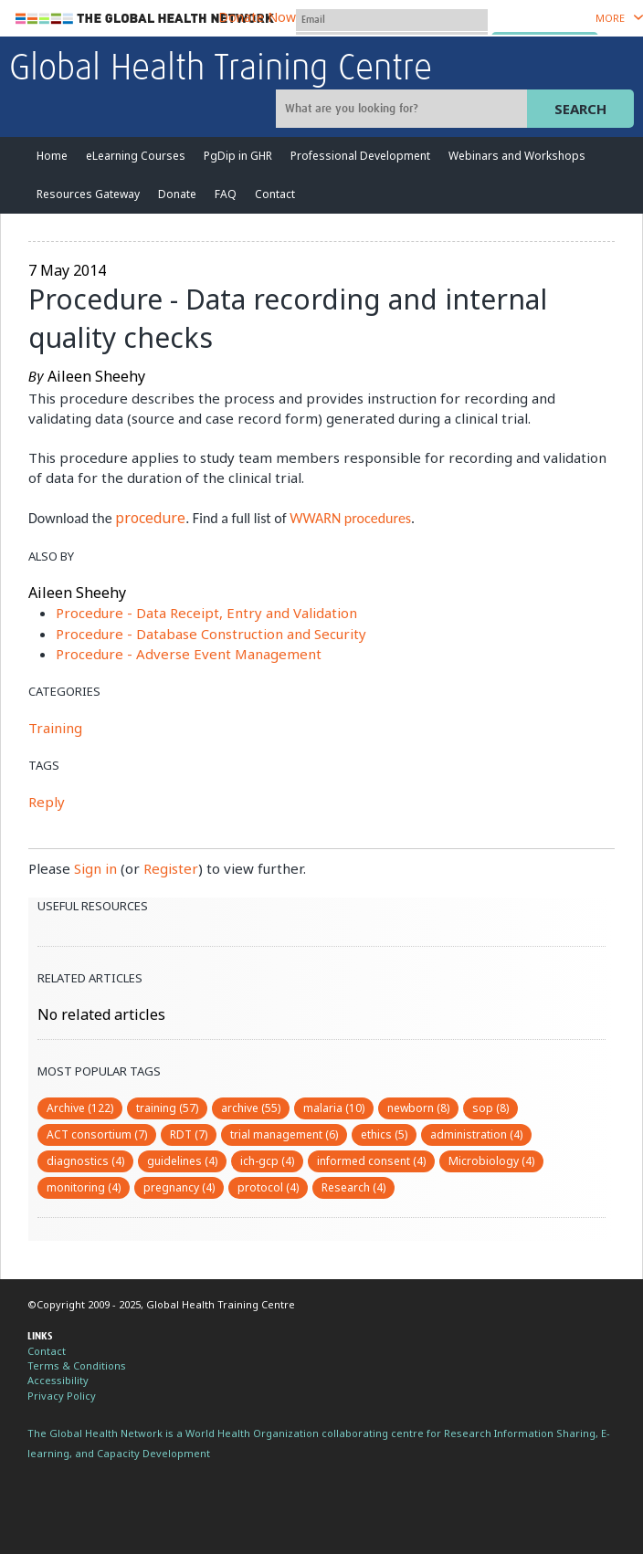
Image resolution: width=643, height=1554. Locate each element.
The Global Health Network (145, 18)
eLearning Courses (135, 155)
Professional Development (360, 155)
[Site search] (404, 108)
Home (52, 155)
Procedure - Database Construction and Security (211, 634)
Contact (275, 194)
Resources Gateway (88, 194)
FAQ (226, 194)
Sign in (95, 868)
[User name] (392, 20)
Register (170, 868)
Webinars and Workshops (516, 155)
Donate (177, 194)
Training (55, 728)
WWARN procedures (350, 518)
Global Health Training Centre (220, 69)
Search (580, 109)
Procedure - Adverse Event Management (189, 654)
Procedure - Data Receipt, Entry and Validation (206, 613)
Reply (46, 802)
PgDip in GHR (238, 155)
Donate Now (257, 17)
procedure (150, 518)
